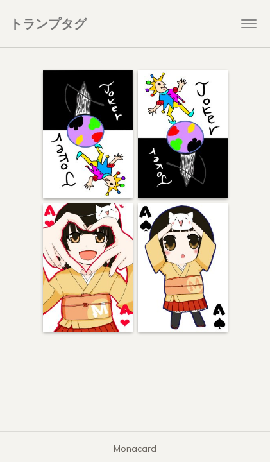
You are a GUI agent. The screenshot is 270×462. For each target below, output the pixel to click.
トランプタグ (48, 23)
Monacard (135, 448)
